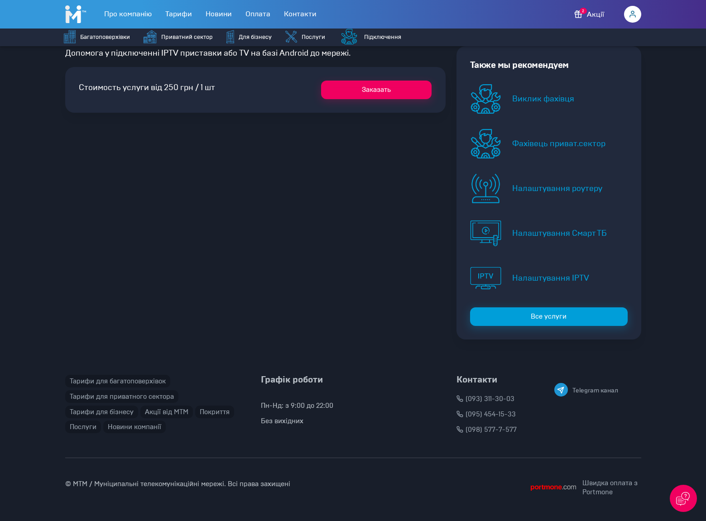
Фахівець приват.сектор (558, 143)
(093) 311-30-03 (485, 399)
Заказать (376, 90)
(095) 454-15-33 (486, 414)
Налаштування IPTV (550, 278)
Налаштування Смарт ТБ (559, 233)
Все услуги (549, 316)
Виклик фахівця (543, 99)
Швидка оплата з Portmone (610, 487)
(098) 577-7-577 (486, 429)
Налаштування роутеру (557, 188)
